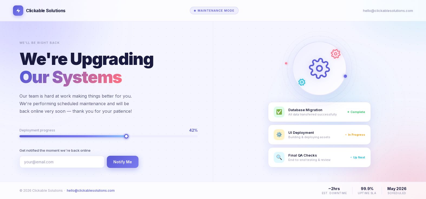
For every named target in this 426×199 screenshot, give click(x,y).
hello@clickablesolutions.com (388, 10)
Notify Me (122, 162)
